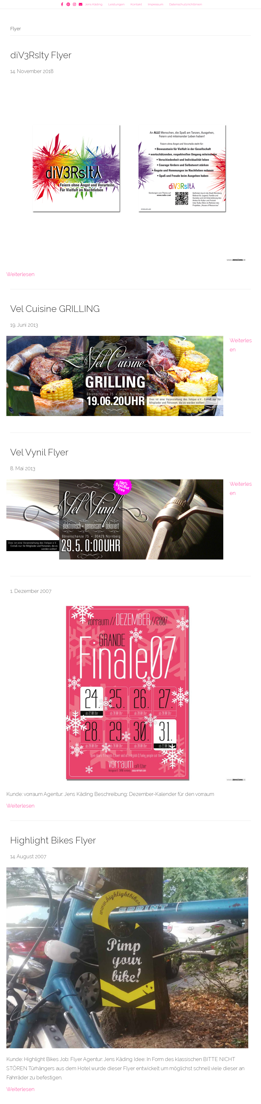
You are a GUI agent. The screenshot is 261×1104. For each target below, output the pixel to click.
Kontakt (136, 4)
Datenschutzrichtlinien (185, 4)
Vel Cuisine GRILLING (55, 308)
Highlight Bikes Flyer (53, 840)
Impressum (155, 4)
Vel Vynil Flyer (39, 452)
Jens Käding (93, 4)
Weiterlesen (20, 274)
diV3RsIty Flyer (40, 55)
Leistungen (116, 4)
